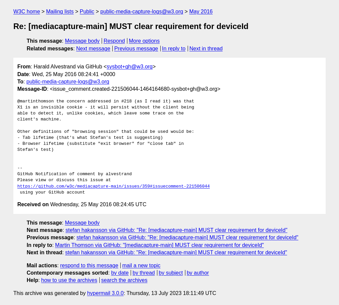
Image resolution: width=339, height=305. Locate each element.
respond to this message (89, 265)
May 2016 (201, 11)
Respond (114, 41)
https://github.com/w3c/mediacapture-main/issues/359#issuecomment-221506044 (113, 187)
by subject (171, 273)
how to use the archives (69, 280)
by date (119, 273)
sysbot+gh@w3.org (130, 66)
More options (144, 41)
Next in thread (206, 48)
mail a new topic (141, 265)
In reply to (173, 48)
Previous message (136, 48)
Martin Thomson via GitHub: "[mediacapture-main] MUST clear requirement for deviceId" (159, 245)
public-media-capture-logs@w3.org (141, 11)
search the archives (124, 280)
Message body (82, 41)
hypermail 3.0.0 (105, 293)
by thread (144, 273)
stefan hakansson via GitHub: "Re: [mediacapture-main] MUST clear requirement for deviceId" (177, 230)
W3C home (26, 11)
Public (87, 11)
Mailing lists (60, 11)
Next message (93, 48)
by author (198, 273)
